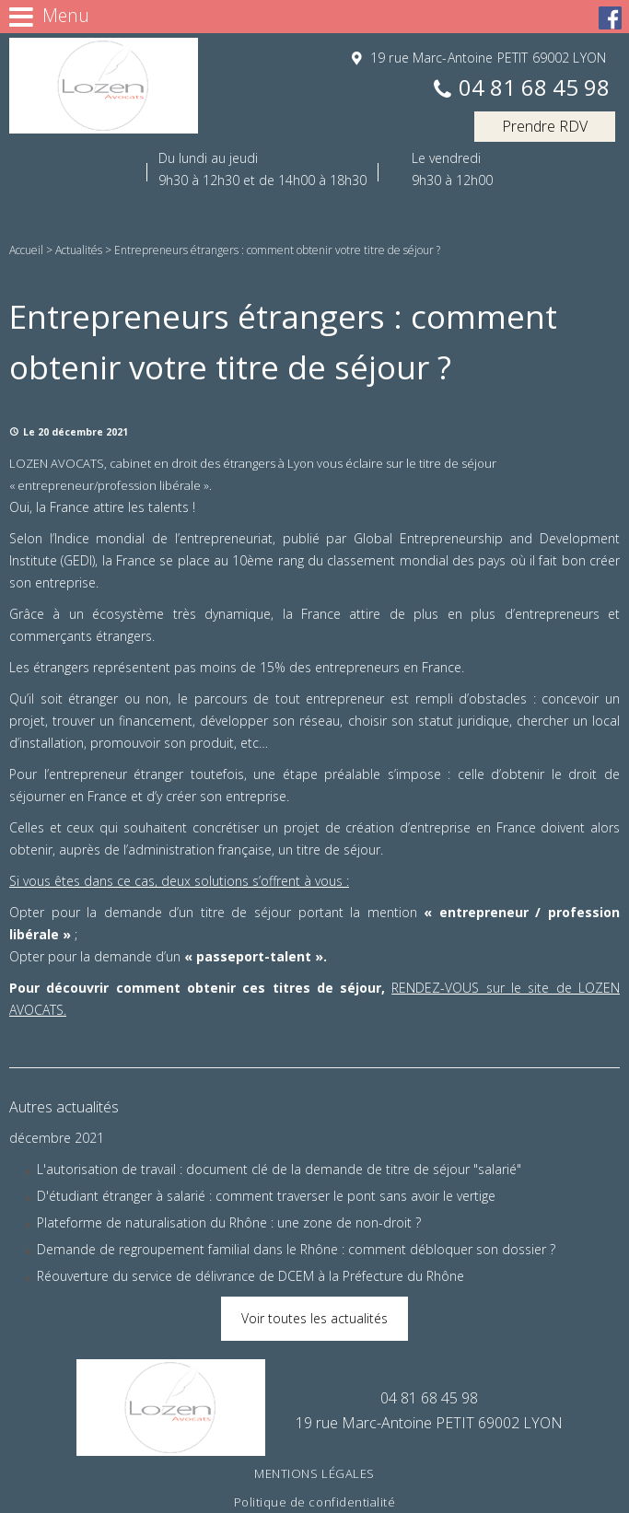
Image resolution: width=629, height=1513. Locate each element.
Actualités (78, 250)
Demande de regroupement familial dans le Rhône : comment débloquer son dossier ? (296, 1249)
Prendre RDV (545, 126)
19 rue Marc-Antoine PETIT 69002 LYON (486, 57)
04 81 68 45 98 (534, 88)
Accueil (26, 250)
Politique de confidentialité (315, 1502)
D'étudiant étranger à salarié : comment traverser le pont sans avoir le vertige (266, 1196)
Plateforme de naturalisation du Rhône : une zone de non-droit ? (229, 1222)
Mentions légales (314, 1473)
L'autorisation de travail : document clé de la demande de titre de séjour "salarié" (279, 1169)
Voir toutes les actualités (314, 1318)
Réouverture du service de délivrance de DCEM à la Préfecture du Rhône (250, 1276)
